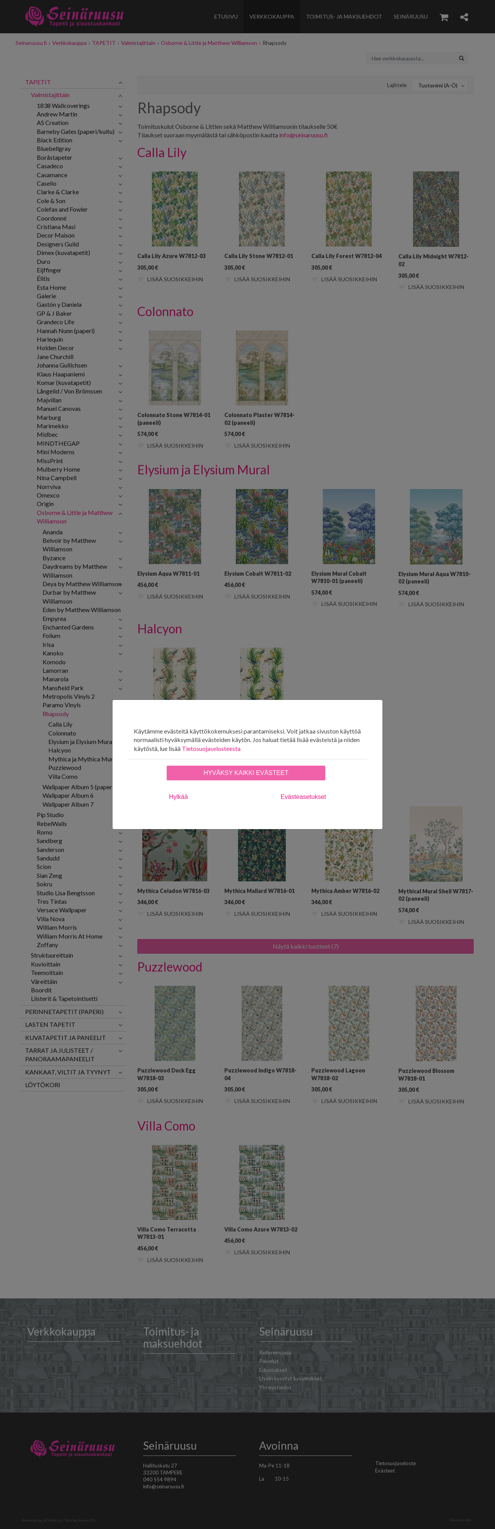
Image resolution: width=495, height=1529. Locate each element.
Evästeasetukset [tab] (303, 797)
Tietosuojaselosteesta (211, 748)
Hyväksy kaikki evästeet (245, 773)
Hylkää (178, 797)
